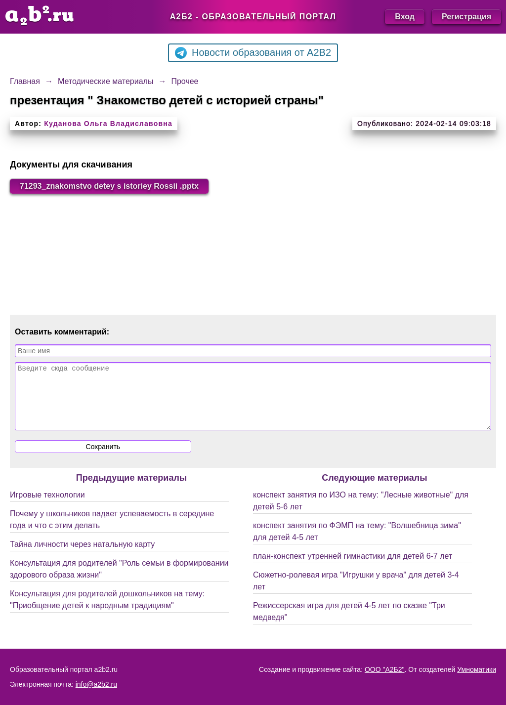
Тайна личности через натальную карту (82, 556)
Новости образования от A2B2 (253, 53)
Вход (405, 16)
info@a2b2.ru (96, 684)
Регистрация (466, 16)
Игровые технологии (47, 506)
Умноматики (476, 669)
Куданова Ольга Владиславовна (108, 123)
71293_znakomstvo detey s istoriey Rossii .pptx (109, 186)
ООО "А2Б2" (385, 669)
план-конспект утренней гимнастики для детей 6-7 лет (352, 568)
